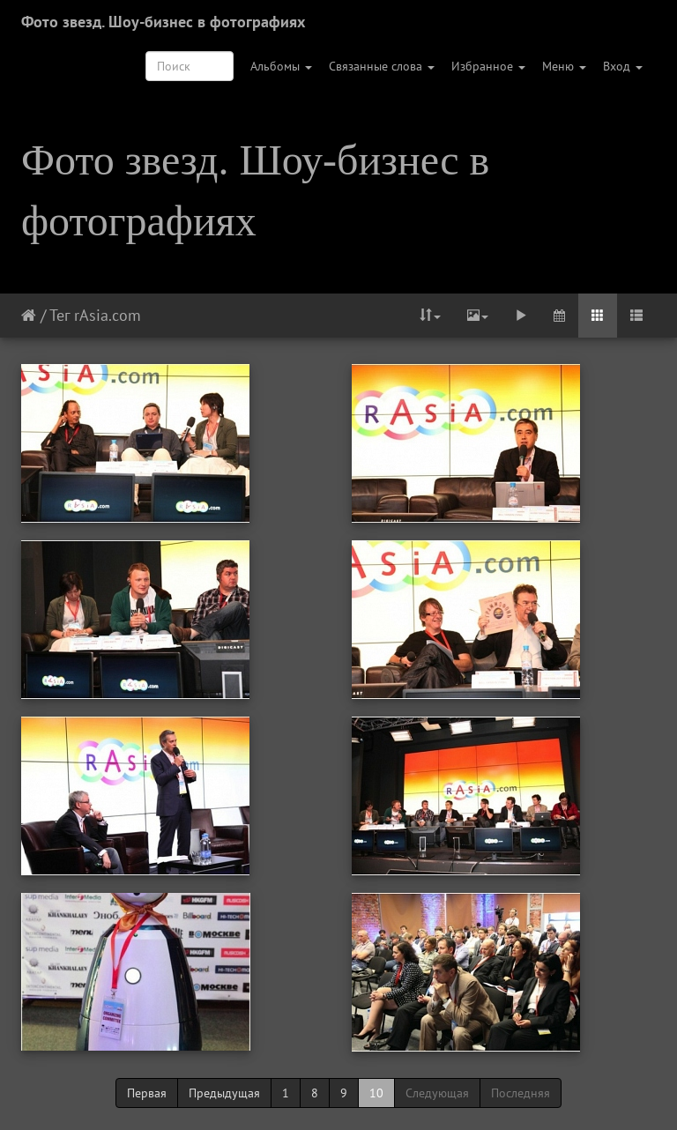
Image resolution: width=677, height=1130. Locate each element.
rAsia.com (107, 315)
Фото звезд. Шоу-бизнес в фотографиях (163, 21)
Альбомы (281, 66)
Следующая (437, 1093)
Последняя (520, 1093)
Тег (59, 315)
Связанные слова (382, 66)
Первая (147, 1093)
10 (376, 1093)
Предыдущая (224, 1093)
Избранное (488, 66)
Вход (623, 66)
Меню (564, 66)
